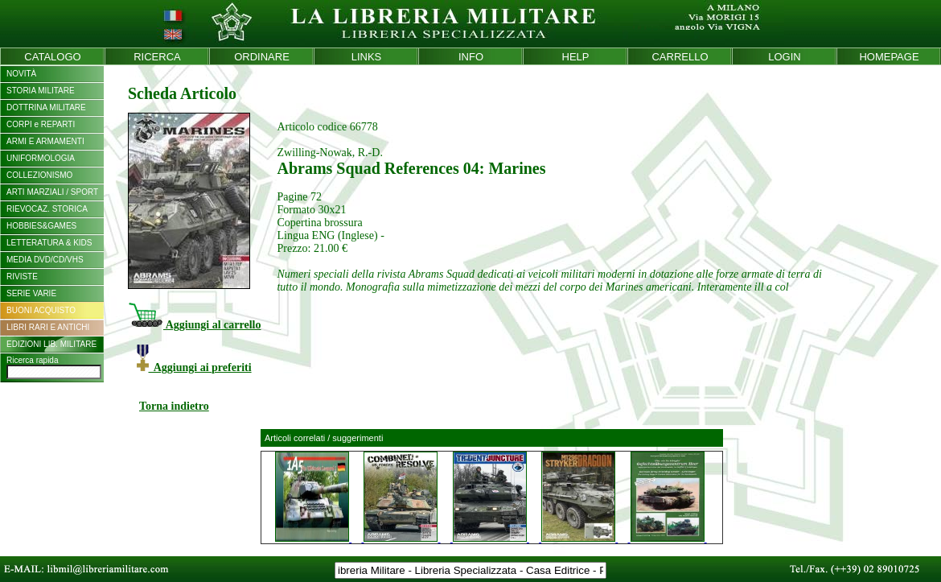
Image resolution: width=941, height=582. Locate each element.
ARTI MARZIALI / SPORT (52, 192)
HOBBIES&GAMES (41, 225)
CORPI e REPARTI (40, 124)
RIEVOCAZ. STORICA (47, 208)
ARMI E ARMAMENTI (45, 141)
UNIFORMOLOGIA (40, 158)
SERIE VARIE (31, 293)
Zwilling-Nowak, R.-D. (329, 153)
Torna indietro (174, 406)
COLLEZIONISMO (39, 175)
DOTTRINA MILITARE (46, 107)
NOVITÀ (21, 73)
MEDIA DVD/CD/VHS (45, 259)
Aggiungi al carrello (194, 325)
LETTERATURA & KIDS (49, 242)
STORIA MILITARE (40, 90)
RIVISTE (22, 276)
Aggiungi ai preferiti (194, 367)
